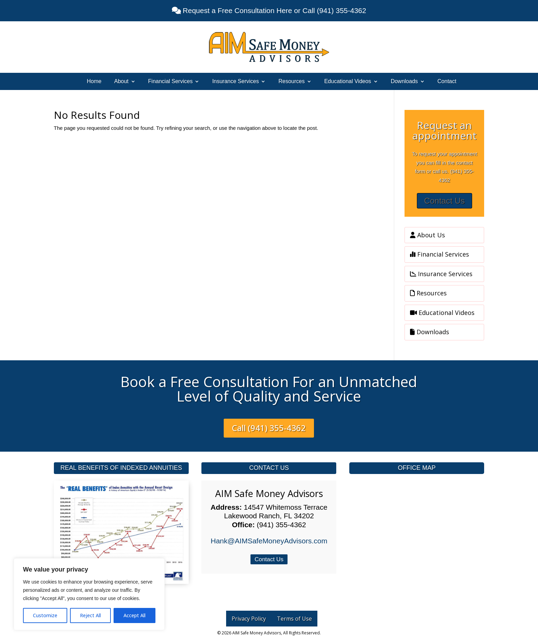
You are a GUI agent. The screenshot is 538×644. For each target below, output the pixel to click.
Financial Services (170, 81)
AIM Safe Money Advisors (269, 493)
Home (94, 81)
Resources (291, 81)
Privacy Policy (249, 618)
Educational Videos (347, 81)
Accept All (134, 615)
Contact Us (444, 200)
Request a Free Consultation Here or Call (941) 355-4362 (273, 10)
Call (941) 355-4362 (269, 427)
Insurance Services (235, 81)
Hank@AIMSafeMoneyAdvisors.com (269, 541)
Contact (446, 81)
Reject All (90, 615)
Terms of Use (294, 618)
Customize (45, 615)
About (121, 81)
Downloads (404, 81)
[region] (89, 594)
